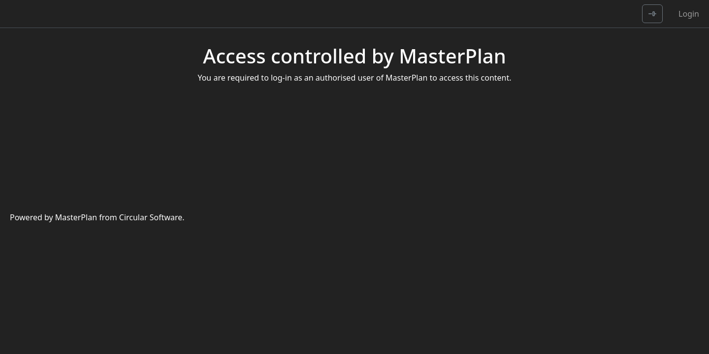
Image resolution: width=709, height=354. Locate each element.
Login (688, 13)
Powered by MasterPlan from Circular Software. (97, 217)
